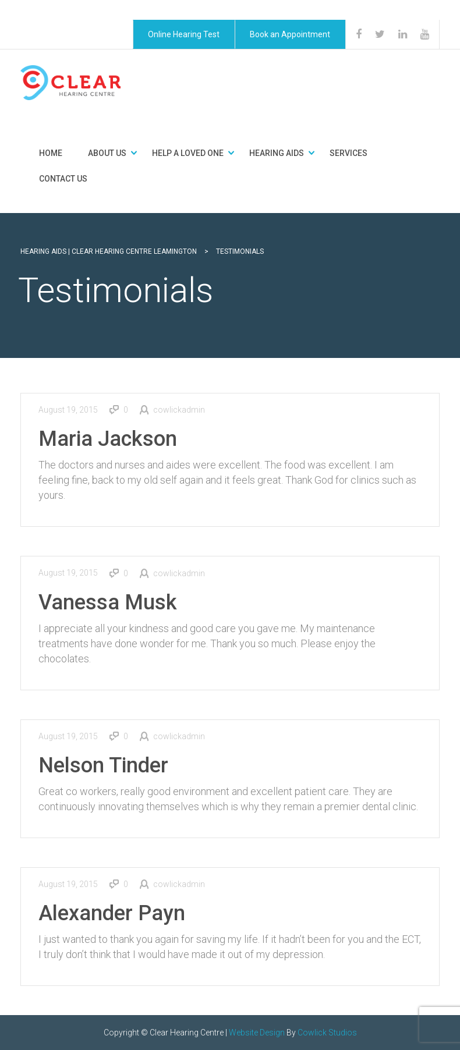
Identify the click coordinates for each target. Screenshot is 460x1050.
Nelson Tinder (103, 765)
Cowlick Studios (327, 1032)
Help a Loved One (188, 153)
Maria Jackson (107, 439)
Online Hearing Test (184, 34)
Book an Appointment (290, 34)
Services (348, 153)
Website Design (257, 1032)
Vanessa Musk (107, 602)
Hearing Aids (276, 153)
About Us (107, 153)
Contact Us (63, 178)
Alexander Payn (111, 913)
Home (50, 153)
